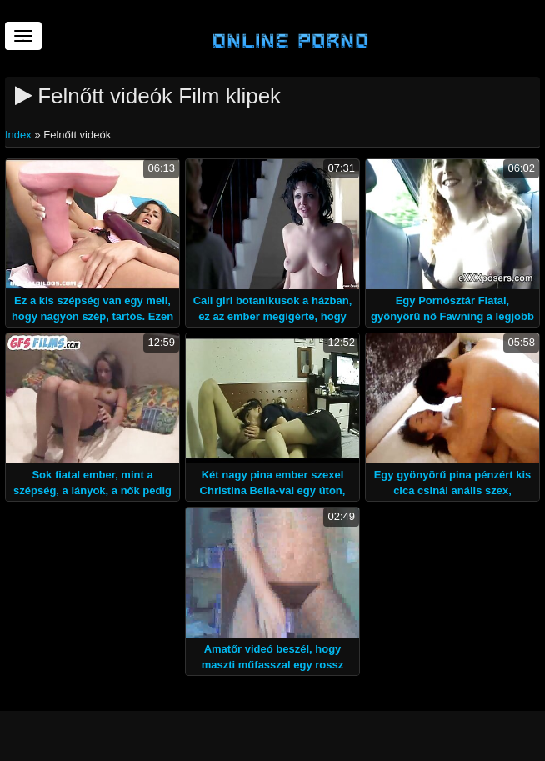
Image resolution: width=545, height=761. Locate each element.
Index (19, 134)
